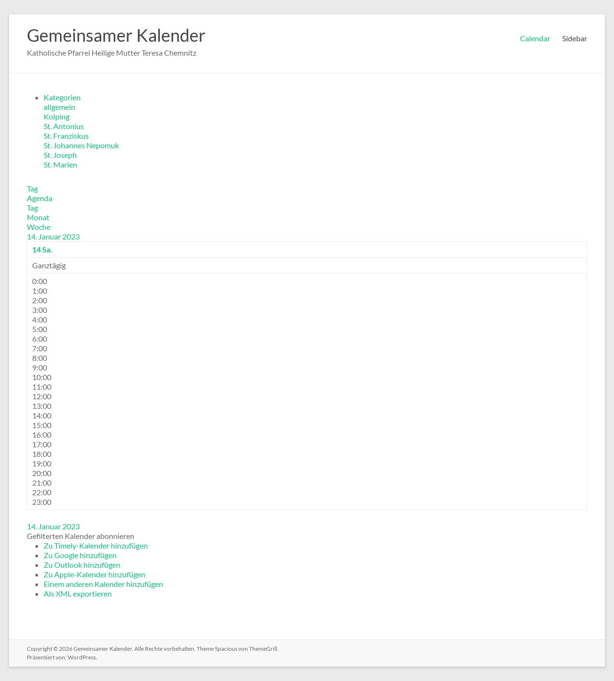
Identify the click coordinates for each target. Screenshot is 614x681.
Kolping (57, 116)
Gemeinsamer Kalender (116, 35)
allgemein (59, 106)
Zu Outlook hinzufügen (82, 564)
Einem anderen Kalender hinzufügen (103, 583)
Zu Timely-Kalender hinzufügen (96, 545)
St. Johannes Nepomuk (81, 145)
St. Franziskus (66, 135)
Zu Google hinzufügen (80, 555)
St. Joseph (60, 154)
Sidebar (574, 38)
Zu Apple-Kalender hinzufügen (94, 574)
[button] (80, 535)
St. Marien (60, 164)
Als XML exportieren (78, 593)
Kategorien (62, 97)
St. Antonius (64, 126)
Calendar (535, 38)
